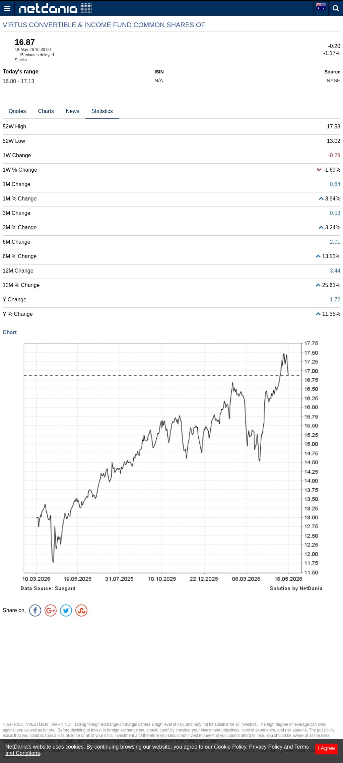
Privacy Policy (266, 747)
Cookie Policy (230, 747)
